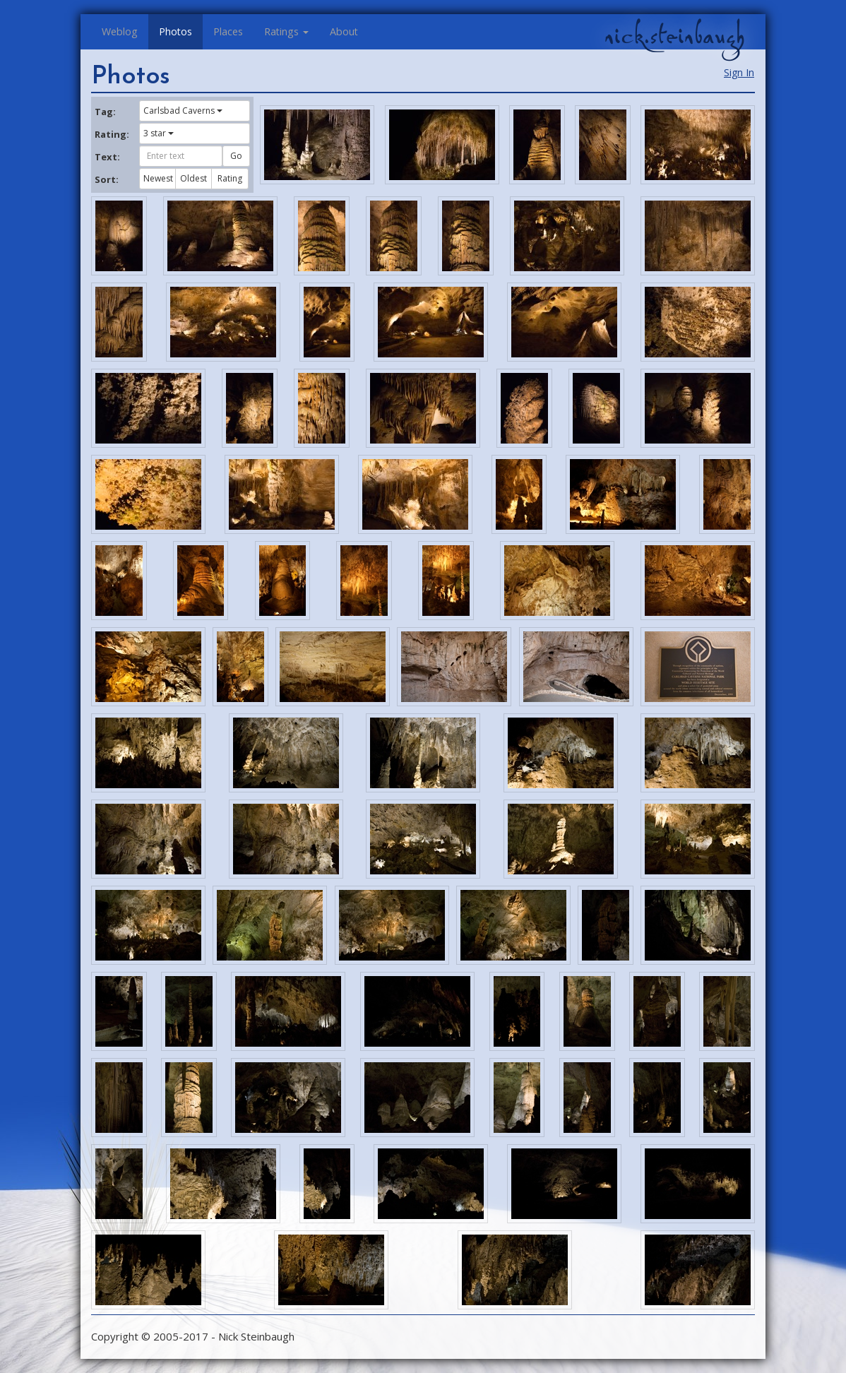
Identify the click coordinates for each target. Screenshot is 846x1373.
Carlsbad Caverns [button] (182, 111)
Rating (230, 178)
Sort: (107, 179)
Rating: (112, 134)
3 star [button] (158, 133)
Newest (158, 178)
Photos (175, 31)
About (344, 31)
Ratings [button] (286, 31)
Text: (107, 156)
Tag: (105, 111)
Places (228, 31)
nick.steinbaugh (674, 36)
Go (236, 156)
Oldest (193, 178)
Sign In (739, 72)
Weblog (120, 31)
